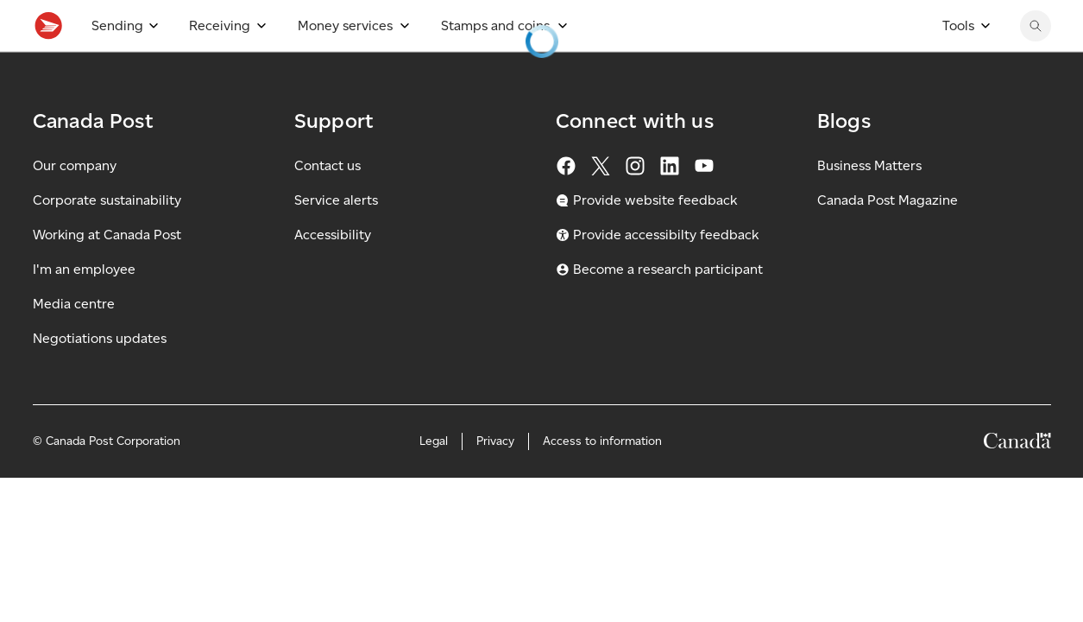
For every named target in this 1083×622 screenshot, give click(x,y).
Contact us (327, 203)
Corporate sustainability (107, 238)
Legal (433, 479)
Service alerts (336, 238)
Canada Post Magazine (887, 238)
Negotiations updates (100, 376)
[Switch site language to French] (943, 19)
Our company (74, 203)
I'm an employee (84, 307)
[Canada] (1017, 481)
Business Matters (869, 203)
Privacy (495, 479)
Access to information (602, 479)
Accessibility (332, 272)
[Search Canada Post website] (1035, 63)
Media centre (74, 341)
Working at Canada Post (107, 272)
